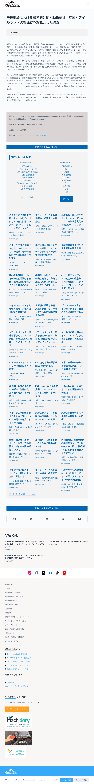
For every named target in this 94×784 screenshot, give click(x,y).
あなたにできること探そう (17, 686)
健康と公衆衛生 (27, 175)
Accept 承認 (66, 780)
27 (24, 494)
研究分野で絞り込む (27, 163)
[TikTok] (57, 573)
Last (33, 494)
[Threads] (79, 519)
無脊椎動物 (67, 166)
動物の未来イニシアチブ (13, 592)
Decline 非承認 (81, 780)
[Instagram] (29, 573)
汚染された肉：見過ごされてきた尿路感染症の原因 (72, 389)
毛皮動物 (66, 180)
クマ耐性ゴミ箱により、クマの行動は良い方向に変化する (20, 473)
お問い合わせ (9, 633)
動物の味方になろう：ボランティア (17, 617)
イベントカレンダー (11, 625)
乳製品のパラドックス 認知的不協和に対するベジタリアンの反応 (47, 416)
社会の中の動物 (27, 189)
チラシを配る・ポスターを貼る (15, 621)
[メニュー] (88, 4)
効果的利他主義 (27, 178)
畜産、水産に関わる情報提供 (14, 629)
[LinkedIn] (47, 519)
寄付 (7, 588)
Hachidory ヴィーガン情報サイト (20, 658)
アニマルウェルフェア (27, 169)
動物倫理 (27, 180)
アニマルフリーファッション (18, 665)
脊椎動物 (66, 175)
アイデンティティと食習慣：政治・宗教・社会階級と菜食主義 (20, 308)
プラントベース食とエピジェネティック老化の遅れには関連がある (72, 308)
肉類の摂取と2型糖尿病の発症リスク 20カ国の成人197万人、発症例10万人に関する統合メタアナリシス (72, 446)
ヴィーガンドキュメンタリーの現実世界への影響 (20, 365)
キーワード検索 (27, 197)
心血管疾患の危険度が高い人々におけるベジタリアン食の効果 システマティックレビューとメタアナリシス (20, 221)
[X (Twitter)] (31, 519)
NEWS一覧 (8, 584)
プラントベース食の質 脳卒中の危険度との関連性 (47, 218)
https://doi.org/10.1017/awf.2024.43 (32, 135)
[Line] (63, 519)
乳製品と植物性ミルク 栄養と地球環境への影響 (73, 416)
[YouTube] (64, 573)
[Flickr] (50, 573)
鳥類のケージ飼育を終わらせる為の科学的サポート (46, 443)
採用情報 (8, 613)
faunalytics (27, 166)
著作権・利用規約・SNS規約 (14, 637)
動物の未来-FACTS (11, 600)
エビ (66, 169)
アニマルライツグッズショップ (19, 662)
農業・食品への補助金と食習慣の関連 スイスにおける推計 (72, 365)
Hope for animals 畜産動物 (17, 654)
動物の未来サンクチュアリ (14, 596)
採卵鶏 (66, 178)
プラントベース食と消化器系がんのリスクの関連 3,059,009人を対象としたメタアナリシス (20, 338)
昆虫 (66, 172)
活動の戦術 (27, 186)
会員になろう (9, 609)
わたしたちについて (11, 604)
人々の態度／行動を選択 (27, 172)
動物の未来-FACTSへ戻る (47, 147)
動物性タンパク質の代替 (27, 183)
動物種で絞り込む (66, 163)
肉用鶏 (66, 186)
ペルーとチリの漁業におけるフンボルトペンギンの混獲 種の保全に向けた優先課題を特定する (20, 251)
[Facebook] (15, 519)
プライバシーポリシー (12, 641)
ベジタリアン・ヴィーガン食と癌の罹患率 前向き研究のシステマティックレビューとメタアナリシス (72, 281)
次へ (28, 494)
